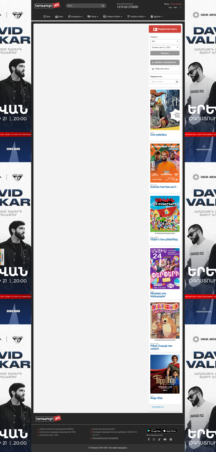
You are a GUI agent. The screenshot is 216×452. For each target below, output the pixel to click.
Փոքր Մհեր (156, 398)
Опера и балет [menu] (114, 16)
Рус (180, 8)
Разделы (154, 37)
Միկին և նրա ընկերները (164, 239)
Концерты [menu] (77, 16)
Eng (175, 8)
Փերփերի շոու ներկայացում (158, 295)
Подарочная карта (165, 29)
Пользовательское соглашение (105, 438)
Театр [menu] (94, 16)
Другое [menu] (158, 16)
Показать (165, 53)
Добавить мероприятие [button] (164, 62)
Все (48, 16)
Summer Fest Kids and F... (164, 187)
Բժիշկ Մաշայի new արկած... (161, 347)
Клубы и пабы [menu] (138, 16)
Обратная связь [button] (160, 69)
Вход (166, 4)
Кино (60, 16)
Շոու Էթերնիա (158, 134)
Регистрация (176, 4)
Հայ (170, 8)
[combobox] (165, 41)
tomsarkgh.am (158, 407)
